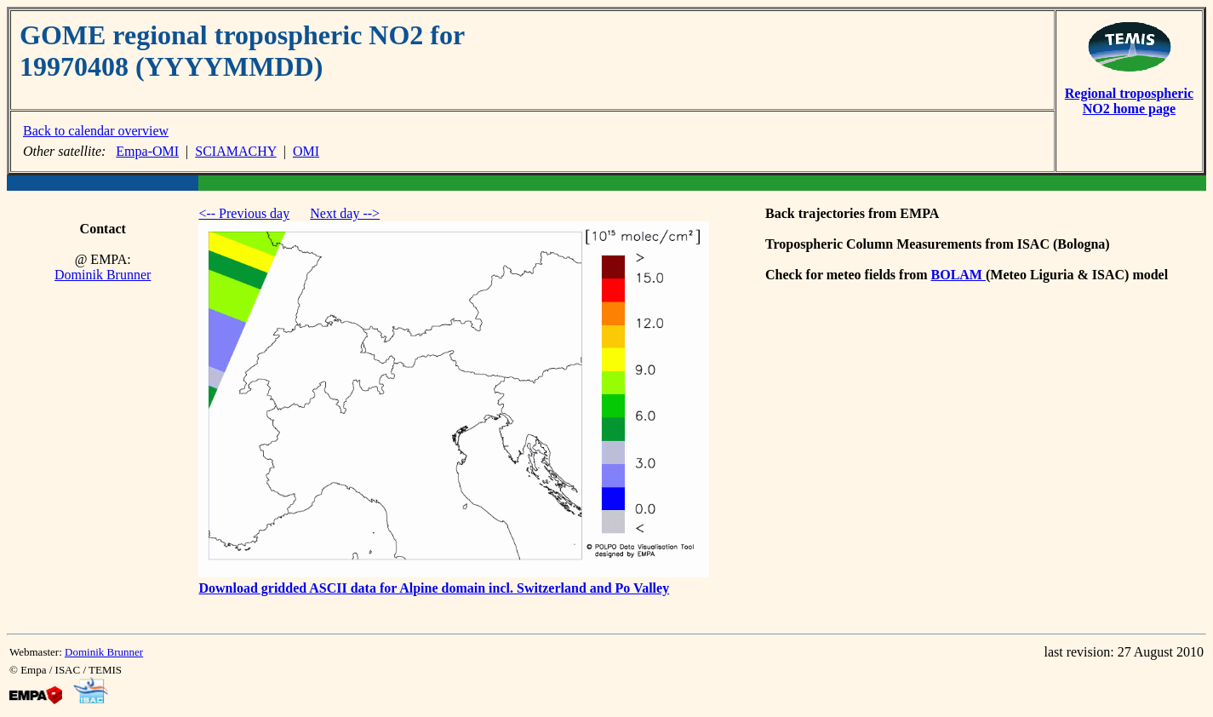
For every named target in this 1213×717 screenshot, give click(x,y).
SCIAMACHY (235, 151)
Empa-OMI (147, 151)
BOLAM (958, 274)
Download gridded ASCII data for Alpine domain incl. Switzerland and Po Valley (433, 588)
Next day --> (345, 213)
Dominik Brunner (102, 274)
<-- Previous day (243, 213)
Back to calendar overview (96, 130)
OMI (306, 151)
